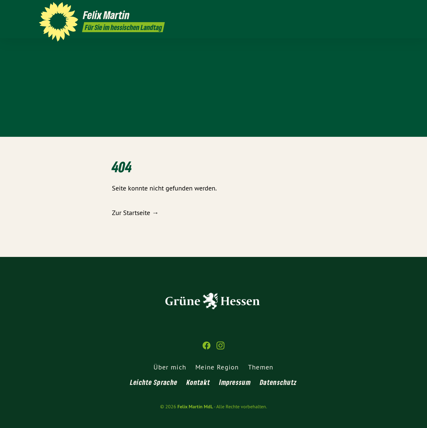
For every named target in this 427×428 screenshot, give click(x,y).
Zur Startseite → (135, 212)
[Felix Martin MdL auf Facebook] (375, 8)
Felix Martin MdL (195, 406)
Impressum (235, 382)
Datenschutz (278, 382)
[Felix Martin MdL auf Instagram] (384, 8)
